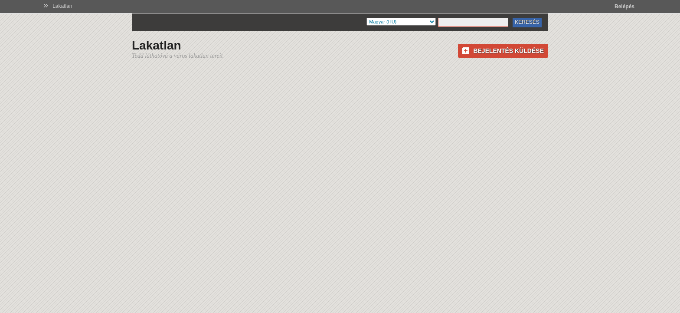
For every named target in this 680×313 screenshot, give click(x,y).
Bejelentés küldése (508, 50)
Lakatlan (62, 6)
